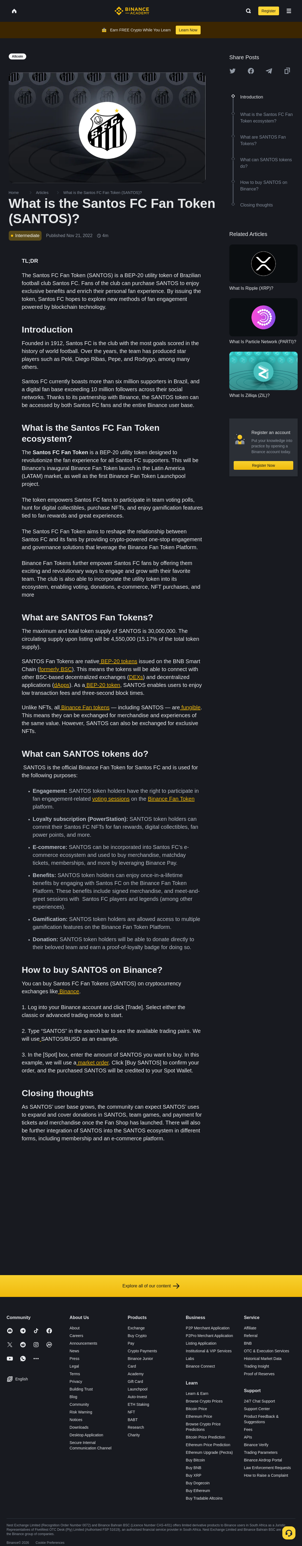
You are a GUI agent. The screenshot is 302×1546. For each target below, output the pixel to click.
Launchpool (137, 1389)
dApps (61, 685)
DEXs (136, 677)
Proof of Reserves (259, 1374)
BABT (133, 1420)
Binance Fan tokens (85, 707)
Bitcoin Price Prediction (205, 1437)
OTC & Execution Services (266, 1351)
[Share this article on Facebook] (251, 71)
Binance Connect (200, 1366)
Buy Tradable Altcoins (204, 1498)
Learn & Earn (197, 1393)
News (74, 1351)
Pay (131, 1343)
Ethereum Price (199, 1416)
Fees (248, 1429)
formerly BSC (55, 669)
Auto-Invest (137, 1397)
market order (93, 1063)
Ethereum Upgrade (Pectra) (209, 1452)
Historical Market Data (263, 1358)
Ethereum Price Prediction (208, 1445)
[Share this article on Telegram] (269, 71)
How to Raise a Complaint (266, 1475)
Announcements (83, 1343)
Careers (76, 1335)
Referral (250, 1335)
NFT (131, 1412)
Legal (74, 1366)
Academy (135, 1374)
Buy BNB (193, 1468)
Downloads (79, 1427)
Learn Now (188, 30)
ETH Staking (138, 1404)
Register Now (263, 465)
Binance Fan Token (171, 799)
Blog (73, 1397)
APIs (248, 1437)
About (75, 1328)
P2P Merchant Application (208, 1328)
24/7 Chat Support (259, 1401)
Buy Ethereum (198, 1490)
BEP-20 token (103, 685)
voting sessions (111, 799)
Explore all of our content (151, 1286)
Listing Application (201, 1343)
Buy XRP (193, 1475)
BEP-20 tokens (119, 661)
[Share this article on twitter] (232, 71)
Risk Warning (81, 1412)
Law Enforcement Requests (267, 1468)
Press (75, 1358)
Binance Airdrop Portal (263, 1460)
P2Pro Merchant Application (209, 1335)
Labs (190, 1358)
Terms (75, 1374)
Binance (69, 991)
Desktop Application (86, 1435)
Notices (76, 1420)
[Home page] (132, 11)
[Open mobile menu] (288, 11)
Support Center (257, 1409)
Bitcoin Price (196, 1409)
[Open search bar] (247, 11)
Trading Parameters (260, 1452)
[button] (289, 11)
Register (269, 11)
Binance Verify (256, 1445)
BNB (248, 1343)
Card (132, 1366)
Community (79, 1404)
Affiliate (250, 1328)
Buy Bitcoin (195, 1460)
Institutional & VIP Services (209, 1351)
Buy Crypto (137, 1335)
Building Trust (81, 1389)
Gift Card (135, 1381)
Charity (134, 1435)
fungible (191, 707)
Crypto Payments (142, 1351)
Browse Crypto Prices (204, 1401)
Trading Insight (256, 1366)
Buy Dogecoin (198, 1483)
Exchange (136, 1328)
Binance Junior (140, 1358)
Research (136, 1427)
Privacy (76, 1381)
